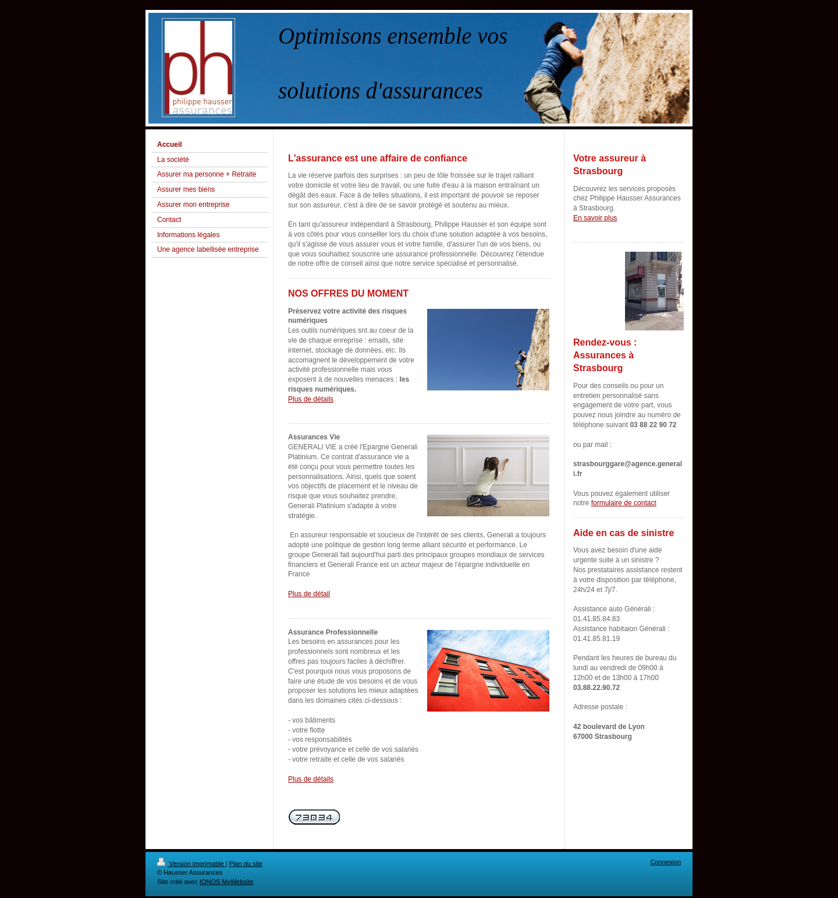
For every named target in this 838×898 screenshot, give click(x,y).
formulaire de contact (623, 503)
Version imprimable (191, 863)
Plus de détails (310, 399)
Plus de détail (309, 594)
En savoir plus (595, 218)
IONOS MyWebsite (227, 881)
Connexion (665, 861)
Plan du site (245, 863)
